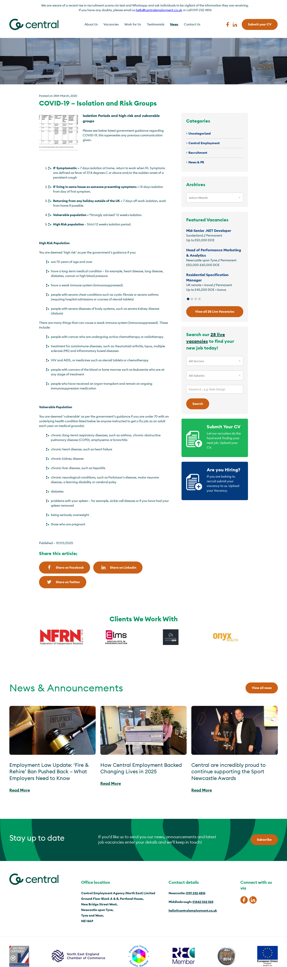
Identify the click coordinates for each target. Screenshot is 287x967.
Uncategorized (199, 133)
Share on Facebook (64, 567)
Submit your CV (259, 24)
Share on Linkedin (117, 567)
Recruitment (197, 153)
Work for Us (132, 24)
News (174, 24)
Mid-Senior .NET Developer (208, 230)
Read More (19, 790)
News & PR (196, 162)
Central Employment (204, 143)
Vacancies (111, 24)
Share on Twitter (62, 582)
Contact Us (192, 24)
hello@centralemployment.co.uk (159, 10)
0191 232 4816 (195, 893)
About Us (91, 24)
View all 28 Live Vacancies (214, 312)
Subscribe (264, 840)
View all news (262, 688)
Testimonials (155, 24)
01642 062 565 (202, 902)
